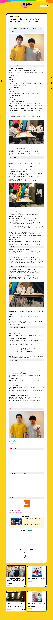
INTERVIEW (23, 11)
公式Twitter (30, 523)
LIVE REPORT (37, 11)
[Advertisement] (26, 539)
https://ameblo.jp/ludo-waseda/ (17, 512)
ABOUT (1, 81)
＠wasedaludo (15, 508)
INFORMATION (16, 11)
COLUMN (30, 11)
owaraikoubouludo (16, 510)
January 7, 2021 (33, 351)
